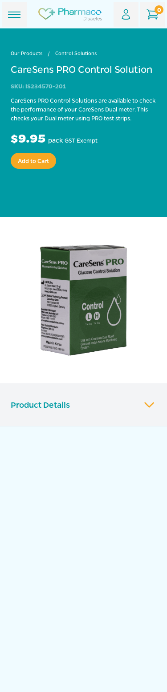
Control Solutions (76, 53)
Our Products (26, 53)
